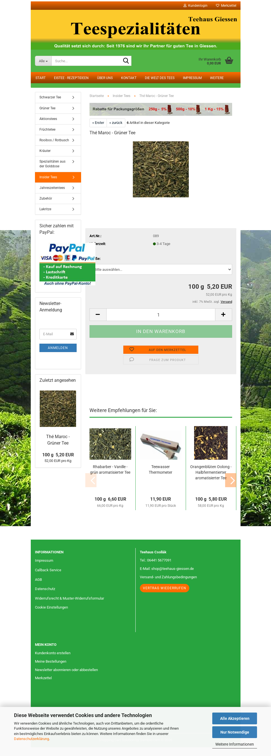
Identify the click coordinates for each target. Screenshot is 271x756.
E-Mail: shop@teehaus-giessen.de (167, 577)
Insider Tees (48, 186)
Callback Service (48, 579)
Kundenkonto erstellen (52, 662)
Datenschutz (45, 598)
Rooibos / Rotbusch (54, 149)
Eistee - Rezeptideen (71, 78)
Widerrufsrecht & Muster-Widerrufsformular (69, 607)
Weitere (217, 78)
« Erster (98, 132)
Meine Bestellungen (50, 670)
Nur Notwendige (234, 732)
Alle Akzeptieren (234, 718)
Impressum (192, 78)
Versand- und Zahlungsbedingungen (168, 586)
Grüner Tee (47, 117)
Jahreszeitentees (52, 196)
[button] (97, 323)
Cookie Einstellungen (51, 616)
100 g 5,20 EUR (58, 463)
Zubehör (45, 207)
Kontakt (128, 78)
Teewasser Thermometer (160, 478)
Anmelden (58, 357)
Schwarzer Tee (50, 106)
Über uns (105, 78)
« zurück (115, 132)
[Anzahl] (160, 323)
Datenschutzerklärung (31, 739)
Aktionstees (48, 128)
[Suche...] (43, 61)
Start (41, 78)
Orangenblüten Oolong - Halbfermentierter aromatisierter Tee (211, 481)
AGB (38, 588)
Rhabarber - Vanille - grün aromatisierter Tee (110, 478)
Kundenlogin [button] (195, 6)
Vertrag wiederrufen (164, 597)
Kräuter (45, 160)
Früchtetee (47, 138)
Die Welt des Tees (160, 78)
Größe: (95, 267)
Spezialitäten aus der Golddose (52, 172)
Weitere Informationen (234, 744)
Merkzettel (226, 6)
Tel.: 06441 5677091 (155, 569)
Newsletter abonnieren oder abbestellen (66, 678)
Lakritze (45, 218)
